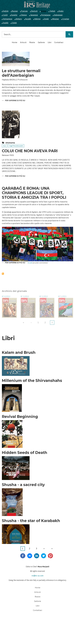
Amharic (19, 19)
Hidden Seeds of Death (24, 452)
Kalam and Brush (18, 352)
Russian (15, 11)
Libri (49, 42)
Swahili (5, 23)
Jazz (4, 146)
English (5, 11)
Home (14, 42)
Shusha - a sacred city (23, 484)
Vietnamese (7, 19)
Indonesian (58, 15)
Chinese (24, 15)
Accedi (30, 263)
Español (14, 15)
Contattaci (58, 42)
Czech (5, 15)
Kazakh (28, 19)
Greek (46, 19)
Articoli (23, 42)
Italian (43, 11)
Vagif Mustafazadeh (16, 146)
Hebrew (37, 19)
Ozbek (14, 23)
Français (24, 11)
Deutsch (34, 11)
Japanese (34, 15)
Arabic (61, 11)
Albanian (55, 19)
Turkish (52, 11)
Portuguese (45, 15)
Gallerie (41, 42)
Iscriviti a (3, 274)
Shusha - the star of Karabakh (31, 521)
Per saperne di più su (15, 101)
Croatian (65, 19)
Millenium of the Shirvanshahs (32, 380)
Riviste (32, 42)
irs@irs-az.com (37, 576)
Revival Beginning (20, 416)
